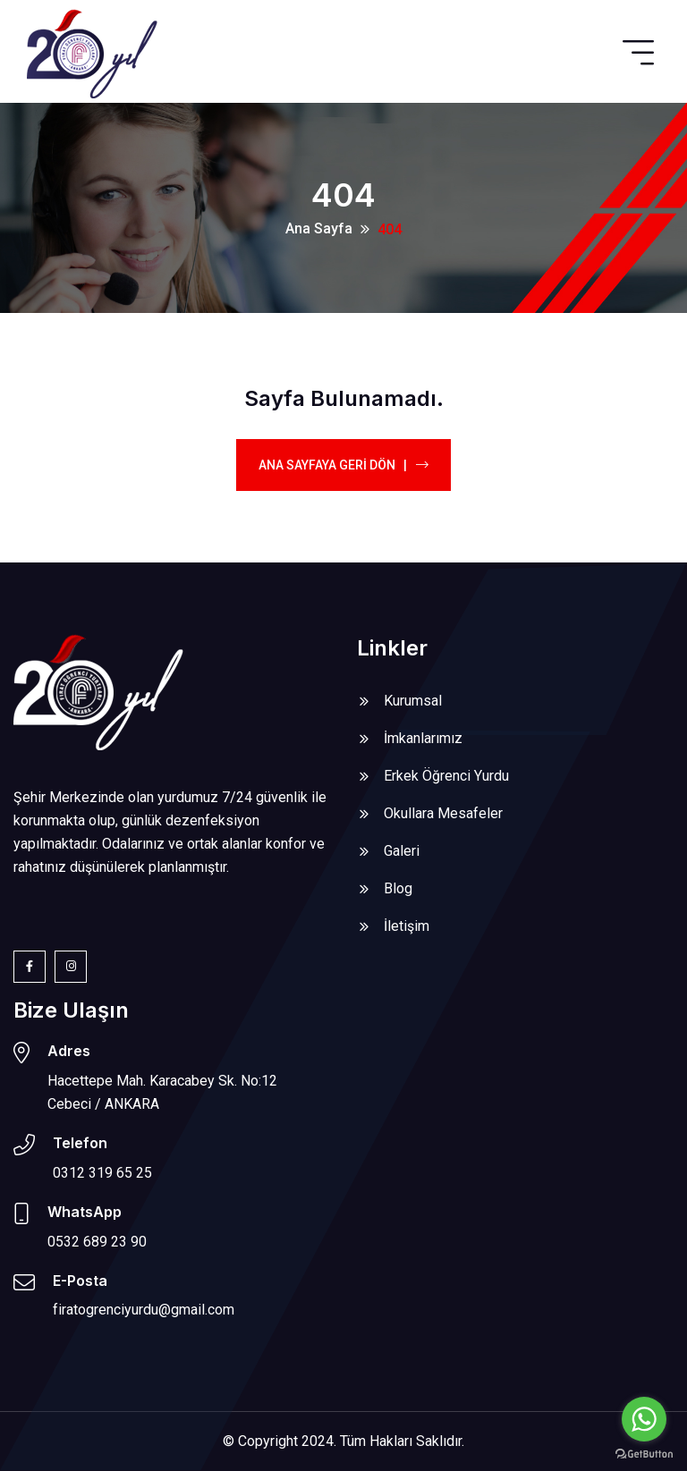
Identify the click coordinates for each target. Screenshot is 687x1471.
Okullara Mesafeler (443, 813)
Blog (398, 888)
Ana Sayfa (318, 228)
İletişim (406, 925)
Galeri (402, 850)
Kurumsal (413, 700)
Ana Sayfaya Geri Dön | (343, 465)
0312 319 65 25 (102, 1172)
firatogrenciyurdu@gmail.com (143, 1309)
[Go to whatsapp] (644, 1419)
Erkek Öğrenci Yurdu (446, 775)
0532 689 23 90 (97, 1241)
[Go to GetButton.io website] (644, 1453)
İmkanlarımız (423, 738)
